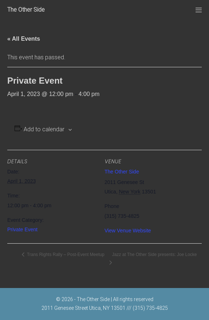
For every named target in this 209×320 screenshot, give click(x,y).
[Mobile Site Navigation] (199, 10)
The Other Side (26, 9)
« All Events (23, 39)
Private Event (22, 229)
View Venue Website (128, 230)
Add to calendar (44, 129)
